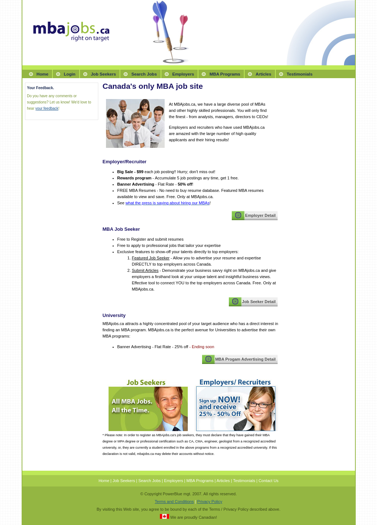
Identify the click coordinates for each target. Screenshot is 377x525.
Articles (263, 74)
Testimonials (299, 74)
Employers (183, 74)
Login (70, 74)
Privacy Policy (209, 501)
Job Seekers (103, 74)
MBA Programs (224, 74)
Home (42, 74)
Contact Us (268, 480)
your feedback (46, 108)
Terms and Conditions (174, 501)
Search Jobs (144, 74)
